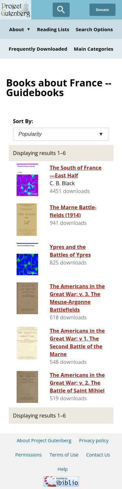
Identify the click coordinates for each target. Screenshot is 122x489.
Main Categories (94, 48)
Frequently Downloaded (38, 48)
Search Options (94, 29)
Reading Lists (53, 29)
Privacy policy (94, 440)
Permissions (28, 455)
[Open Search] (61, 10)
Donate (102, 9)
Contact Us (98, 455)
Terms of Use (63, 455)
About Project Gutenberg (44, 440)
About (20, 29)
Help (63, 469)
